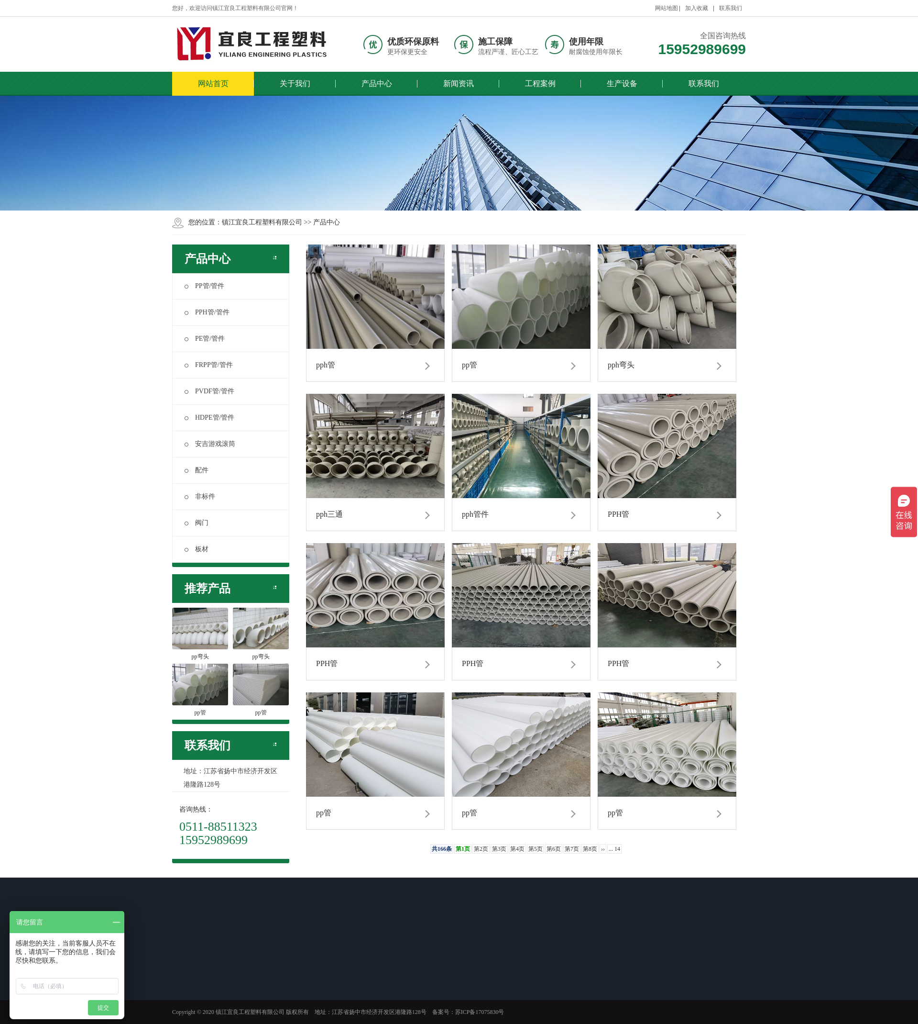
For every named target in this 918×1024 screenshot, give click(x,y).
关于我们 (295, 83)
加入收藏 (696, 8)
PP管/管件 (204, 285)
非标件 (200, 496)
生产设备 (622, 83)
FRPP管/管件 (209, 364)
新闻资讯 (458, 83)
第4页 (517, 849)
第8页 (590, 849)
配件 (196, 470)
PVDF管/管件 (209, 391)
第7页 (572, 849)
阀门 (196, 522)
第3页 (499, 849)
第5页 (535, 849)
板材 (196, 549)
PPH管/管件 (207, 312)
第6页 (553, 849)
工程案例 (540, 83)
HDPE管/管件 (209, 417)
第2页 (481, 849)
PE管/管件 (205, 338)
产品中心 (376, 83)
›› (603, 849)
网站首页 (213, 83)
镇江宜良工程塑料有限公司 (262, 222)
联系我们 (730, 8)
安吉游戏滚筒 (210, 443)
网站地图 (666, 8)
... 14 (614, 849)
